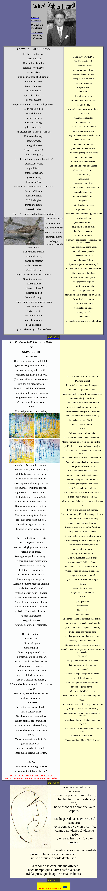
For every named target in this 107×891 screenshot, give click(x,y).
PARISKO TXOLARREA (34, 49)
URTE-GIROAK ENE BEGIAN (31, 342)
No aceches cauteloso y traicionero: (74, 789)
